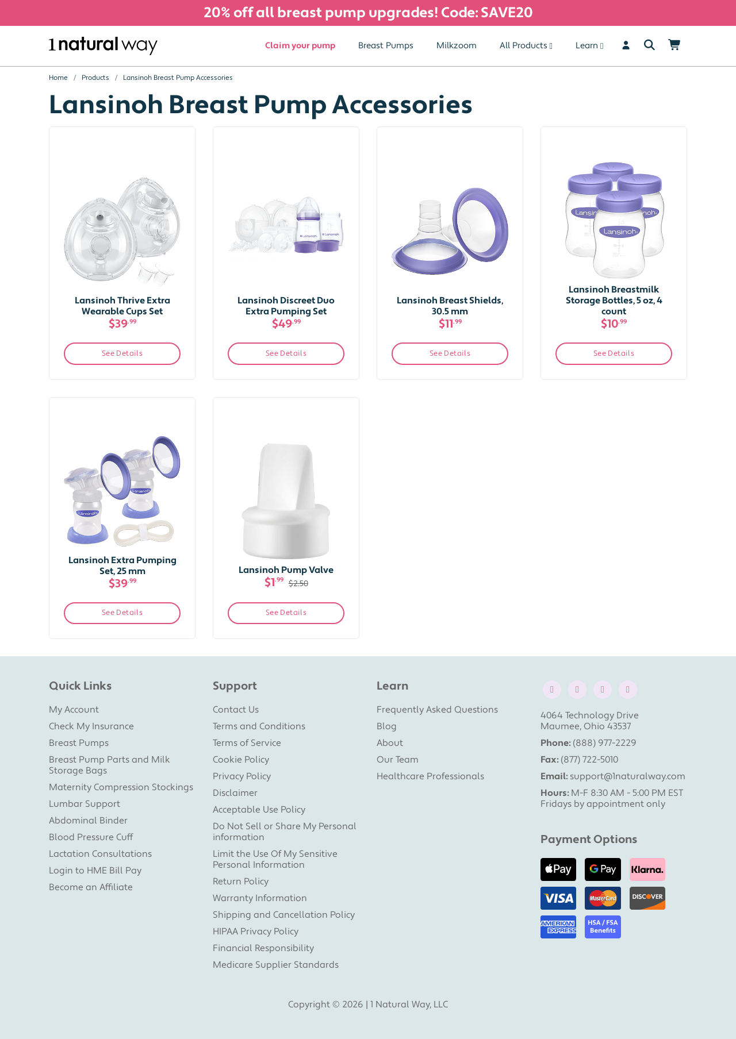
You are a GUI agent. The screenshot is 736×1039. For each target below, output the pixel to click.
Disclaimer (235, 793)
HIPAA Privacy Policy (255, 931)
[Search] (649, 46)
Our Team (398, 759)
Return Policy (241, 881)
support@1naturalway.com (627, 776)
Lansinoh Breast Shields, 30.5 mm (450, 306)
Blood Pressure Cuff (91, 837)
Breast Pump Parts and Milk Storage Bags (109, 765)
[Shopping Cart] (674, 46)
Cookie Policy (241, 759)
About (390, 743)
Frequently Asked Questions (437, 709)
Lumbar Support (84, 804)
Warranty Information (260, 898)
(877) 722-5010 (589, 759)
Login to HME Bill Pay (95, 870)
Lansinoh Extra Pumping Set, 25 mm (122, 566)
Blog (387, 726)
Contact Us (236, 709)
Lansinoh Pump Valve (286, 570)
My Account (74, 709)
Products (95, 78)
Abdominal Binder (88, 820)
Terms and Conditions (259, 726)
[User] (626, 46)
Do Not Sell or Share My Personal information (284, 832)
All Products (523, 45)
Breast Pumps (385, 45)
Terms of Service (247, 743)
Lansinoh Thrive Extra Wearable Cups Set (122, 306)
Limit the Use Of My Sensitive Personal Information (275, 859)
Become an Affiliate (91, 887)
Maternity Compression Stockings (121, 787)
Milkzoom (456, 45)
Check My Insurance (91, 726)
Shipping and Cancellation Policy (284, 915)
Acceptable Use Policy (259, 809)
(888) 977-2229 (605, 743)
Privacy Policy (242, 776)
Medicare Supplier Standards (276, 965)
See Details (122, 353)
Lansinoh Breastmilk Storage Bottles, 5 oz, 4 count (614, 300)
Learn (587, 45)
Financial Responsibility (263, 948)
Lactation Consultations (100, 854)
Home (58, 78)
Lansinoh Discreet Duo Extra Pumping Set (286, 306)
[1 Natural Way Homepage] (103, 46)
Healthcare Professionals (430, 776)
